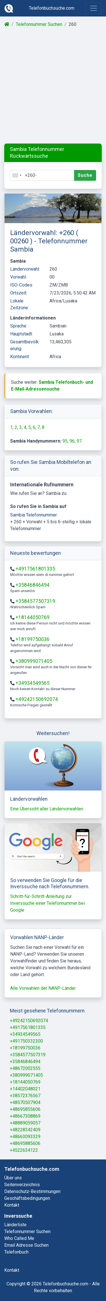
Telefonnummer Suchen (39, 24)
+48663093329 (25, 1136)
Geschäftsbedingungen (27, 1198)
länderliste (15, 1224)
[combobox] (16, 175)
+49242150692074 (37, 699)
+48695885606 (25, 1143)
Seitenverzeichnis (22, 1184)
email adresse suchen (26, 1245)
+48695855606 (25, 1109)
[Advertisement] (53, 85)
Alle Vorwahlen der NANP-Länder (43, 988)
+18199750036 (32, 639)
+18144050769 (32, 617)
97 (79, 441)
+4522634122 (24, 1150)
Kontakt (11, 1205)
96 (72, 441)
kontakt (11, 1270)
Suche (85, 175)
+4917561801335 (35, 569)
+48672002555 (25, 1068)
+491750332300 (26, 1041)
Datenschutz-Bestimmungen (32, 1191)
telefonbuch (16, 1252)
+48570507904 (25, 1102)
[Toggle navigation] (93, 8)
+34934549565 (32, 683)
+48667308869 (25, 1116)
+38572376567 (25, 1095)
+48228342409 (25, 1129)
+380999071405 (34, 661)
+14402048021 (25, 1089)
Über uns (13, 1177)
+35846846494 (32, 585)
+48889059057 (25, 1123)
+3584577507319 (35, 601)
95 (65, 441)
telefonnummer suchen (27, 1231)
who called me (19, 1238)
